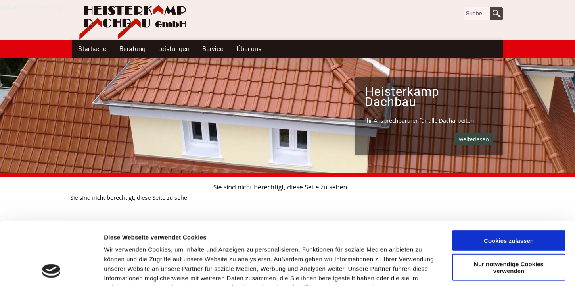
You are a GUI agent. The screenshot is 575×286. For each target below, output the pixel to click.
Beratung (132, 49)
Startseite (92, 49)
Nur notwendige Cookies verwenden (509, 208)
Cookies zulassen (509, 181)
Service (213, 49)
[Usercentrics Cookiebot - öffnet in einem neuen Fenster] (51, 270)
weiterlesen (474, 139)
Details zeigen (422, 270)
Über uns (248, 49)
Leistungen (174, 49)
